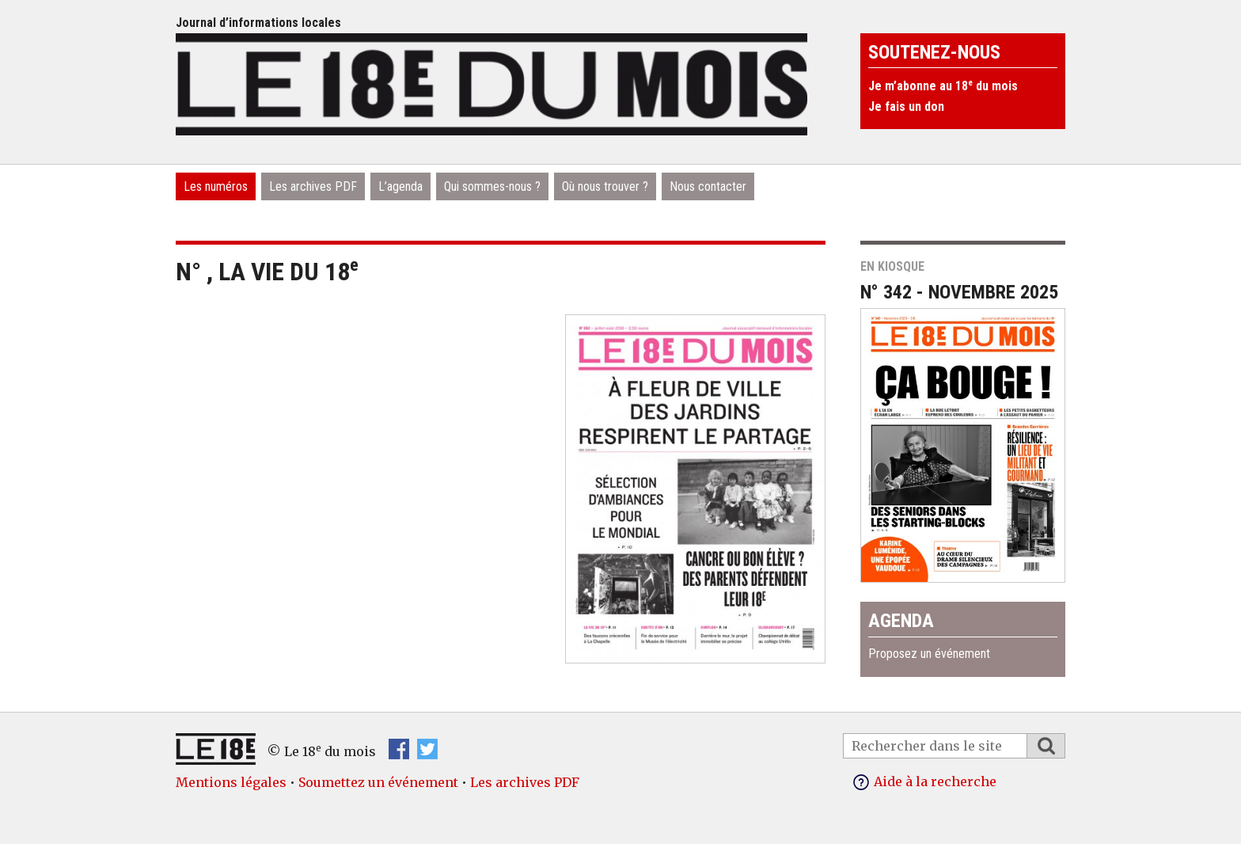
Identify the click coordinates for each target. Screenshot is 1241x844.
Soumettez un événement (378, 782)
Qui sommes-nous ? (492, 186)
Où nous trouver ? (605, 186)
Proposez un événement (929, 653)
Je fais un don (906, 106)
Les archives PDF (313, 186)
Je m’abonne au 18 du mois (943, 85)
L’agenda (400, 186)
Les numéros (216, 186)
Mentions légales (231, 782)
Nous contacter (708, 186)
